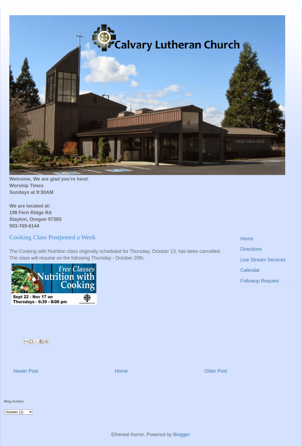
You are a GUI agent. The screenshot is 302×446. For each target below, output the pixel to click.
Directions (251, 249)
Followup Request (259, 281)
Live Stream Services (263, 259)
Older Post (215, 371)
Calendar (250, 270)
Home (121, 371)
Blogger (181, 434)
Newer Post (25, 371)
